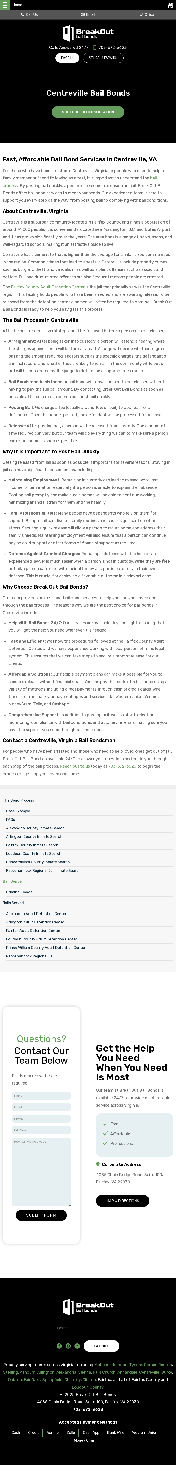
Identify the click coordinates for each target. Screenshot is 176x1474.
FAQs (10, 819)
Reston (165, 1364)
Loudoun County (87, 1387)
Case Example (18, 811)
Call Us (29, 15)
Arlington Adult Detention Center (35, 922)
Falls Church (104, 1372)
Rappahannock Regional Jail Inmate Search (43, 870)
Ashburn (27, 1372)
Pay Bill (67, 58)
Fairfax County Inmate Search (32, 845)
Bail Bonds (12, 881)
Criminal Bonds (19, 892)
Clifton (89, 1379)
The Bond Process (18, 800)
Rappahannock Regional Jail (30, 956)
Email (88, 15)
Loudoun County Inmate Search (33, 853)
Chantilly (72, 1379)
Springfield (52, 1379)
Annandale (127, 1372)
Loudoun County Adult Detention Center (41, 939)
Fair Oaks (32, 1379)
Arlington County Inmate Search (34, 836)
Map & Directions (122, 1200)
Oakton (15, 1379)
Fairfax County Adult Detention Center (48, 286)
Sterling (10, 1372)
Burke (166, 1372)
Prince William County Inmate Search (38, 862)
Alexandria (66, 1372)
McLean (101, 1364)
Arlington (46, 1372)
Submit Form (41, 1215)
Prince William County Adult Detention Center (45, 947)
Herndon (119, 1364)
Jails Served (13, 903)
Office (146, 15)
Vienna (84, 1372)
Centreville (149, 1372)
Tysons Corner (142, 1364)
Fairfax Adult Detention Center (33, 930)
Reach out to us (75, 766)
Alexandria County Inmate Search (35, 828)
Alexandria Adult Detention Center (36, 913)
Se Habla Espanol (104, 58)
